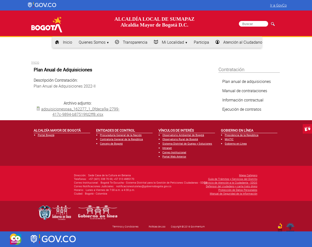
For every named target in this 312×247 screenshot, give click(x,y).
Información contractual (242, 100)
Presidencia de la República (241, 135)
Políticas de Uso (157, 226)
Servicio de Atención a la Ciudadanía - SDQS (201, 182)
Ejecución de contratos (241, 109)
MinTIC (229, 139)
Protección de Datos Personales (208, 190)
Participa (201, 42)
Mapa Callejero (219, 175)
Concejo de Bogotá (111, 143)
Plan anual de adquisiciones (246, 81)
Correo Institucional (174, 152)
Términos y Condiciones (125, 226)
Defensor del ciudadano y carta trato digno (202, 186)
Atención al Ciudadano (242, 42)
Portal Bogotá (46, 135)
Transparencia (135, 42)
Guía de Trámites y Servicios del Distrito (203, 179)
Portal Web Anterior (174, 156)
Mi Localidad (173, 42)
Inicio (67, 42)
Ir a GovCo (278, 5)
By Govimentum (291, 225)
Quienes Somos (92, 42)
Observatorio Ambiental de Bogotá (183, 135)
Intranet (167, 148)
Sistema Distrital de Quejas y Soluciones (187, 143)
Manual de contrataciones (244, 90)
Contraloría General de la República (121, 139)
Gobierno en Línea (236, 143)
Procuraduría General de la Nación (121, 135)
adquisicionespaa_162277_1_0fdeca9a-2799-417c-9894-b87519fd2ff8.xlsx (80, 111)
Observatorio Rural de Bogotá (180, 139)
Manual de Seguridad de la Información (204, 193)
